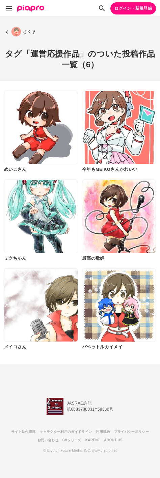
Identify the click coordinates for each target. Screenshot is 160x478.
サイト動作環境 (23, 432)
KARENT (92, 440)
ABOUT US (113, 440)
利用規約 (103, 432)
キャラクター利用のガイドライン (65, 432)
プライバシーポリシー (131, 432)
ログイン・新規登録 (133, 8)
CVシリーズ (71, 440)
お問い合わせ (47, 440)
